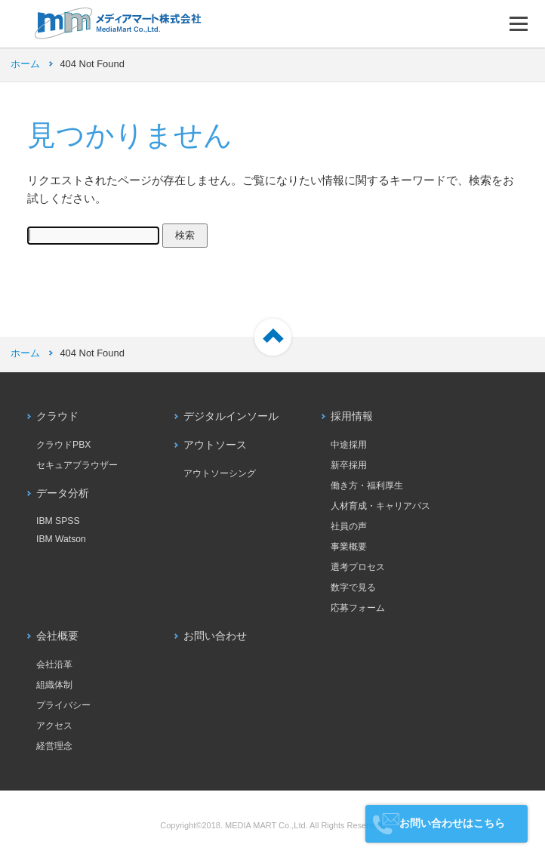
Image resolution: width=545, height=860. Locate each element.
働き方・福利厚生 (367, 485)
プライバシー (63, 705)
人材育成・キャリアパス (380, 506)
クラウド (57, 416)
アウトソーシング (219, 473)
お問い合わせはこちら (452, 823)
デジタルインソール (231, 416)
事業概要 (349, 546)
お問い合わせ (215, 636)
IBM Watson (61, 539)
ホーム (25, 63)
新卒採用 (349, 465)
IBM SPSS (57, 521)
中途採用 (349, 444)
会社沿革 (54, 664)
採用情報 (352, 416)
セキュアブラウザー (77, 465)
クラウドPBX (63, 444)
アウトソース (215, 445)
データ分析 (62, 493)
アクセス (54, 725)
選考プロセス (358, 567)
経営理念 (54, 746)
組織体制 (54, 685)
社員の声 (349, 526)
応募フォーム (358, 608)
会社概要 (57, 636)
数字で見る (353, 587)
